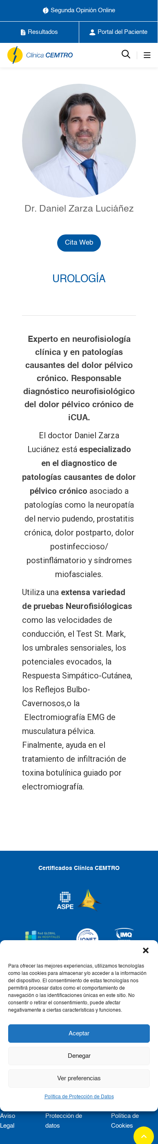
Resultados (39, 32)
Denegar (79, 1056)
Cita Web (79, 242)
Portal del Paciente (118, 32)
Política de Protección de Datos (79, 1097)
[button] (146, 950)
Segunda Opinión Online (79, 10)
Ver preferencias (79, 1078)
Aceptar (79, 1033)
